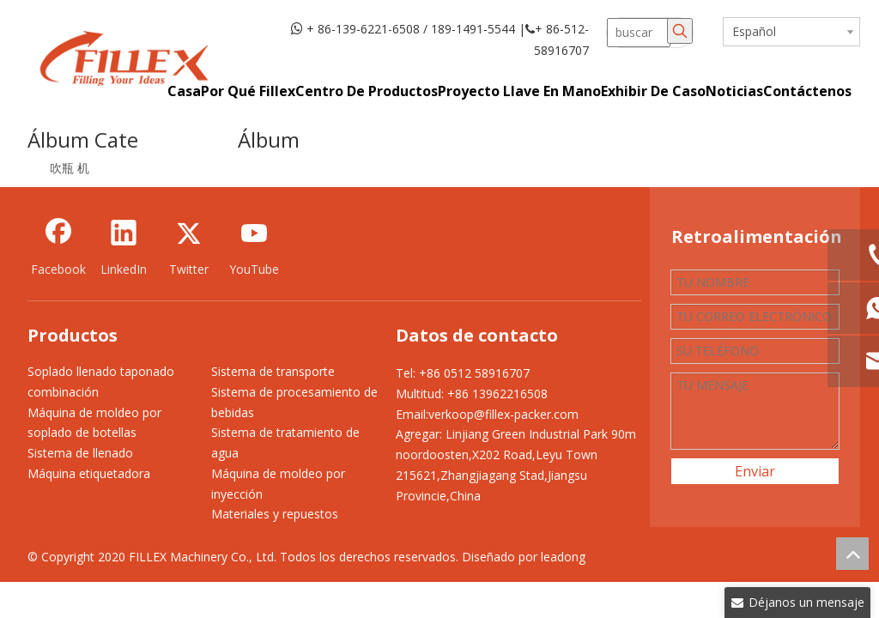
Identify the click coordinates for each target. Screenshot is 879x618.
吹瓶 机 (69, 168)
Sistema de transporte (273, 371)
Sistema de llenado (80, 453)
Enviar (755, 471)
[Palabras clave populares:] (680, 31)
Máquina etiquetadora (88, 473)
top (852, 553)
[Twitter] (189, 247)
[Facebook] (58, 247)
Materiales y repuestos (274, 514)
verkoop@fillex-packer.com (503, 414)
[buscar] (639, 32)
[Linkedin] (124, 247)
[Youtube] (254, 247)
